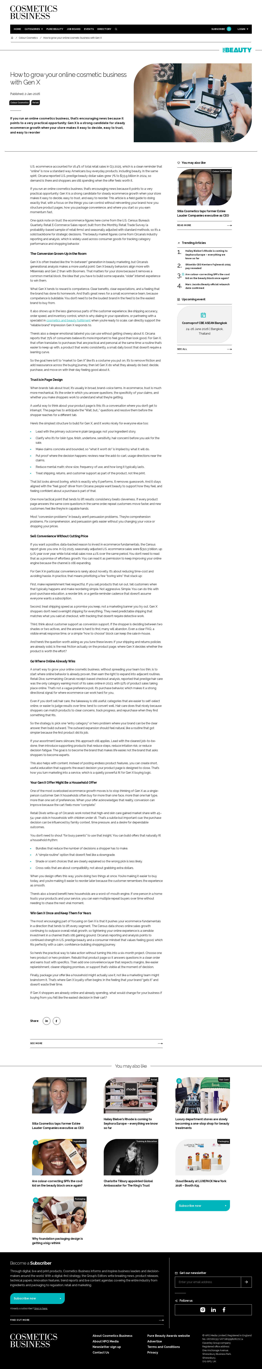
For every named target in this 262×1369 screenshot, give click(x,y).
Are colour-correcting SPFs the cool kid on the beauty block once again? (207, 276)
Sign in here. (41, 1308)
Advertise (154, 1341)
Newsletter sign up (107, 1347)
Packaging (223, 1141)
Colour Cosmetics (20, 102)
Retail (36, 102)
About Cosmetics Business (112, 1335)
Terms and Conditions (163, 1347)
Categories (32, 29)
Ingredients (79, 1141)
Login (241, 29)
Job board (73, 29)
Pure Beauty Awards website (168, 1335)
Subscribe (220, 29)
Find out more (19, 1320)
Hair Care (224, 1080)
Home (17, 29)
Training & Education (146, 1141)
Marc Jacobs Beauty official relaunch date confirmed (207, 286)
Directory (104, 29)
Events (89, 29)
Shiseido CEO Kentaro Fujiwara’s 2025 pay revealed (208, 266)
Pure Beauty (54, 29)
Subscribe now (190, 1205)
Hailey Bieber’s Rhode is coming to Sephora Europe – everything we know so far (206, 254)
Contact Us (101, 1352)
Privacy (152, 1352)
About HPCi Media (106, 1341)
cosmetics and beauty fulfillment (68, 320)
